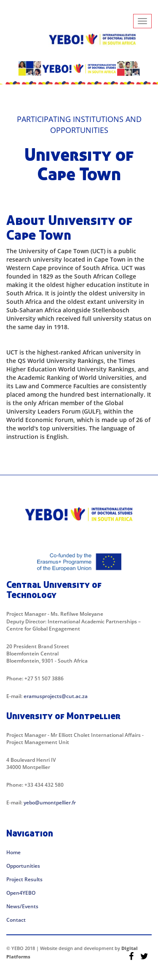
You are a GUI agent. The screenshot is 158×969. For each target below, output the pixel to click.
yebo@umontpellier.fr (50, 802)
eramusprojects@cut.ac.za (56, 696)
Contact (16, 919)
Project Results (24, 879)
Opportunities (23, 865)
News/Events (22, 906)
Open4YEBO (20, 892)
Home (13, 852)
